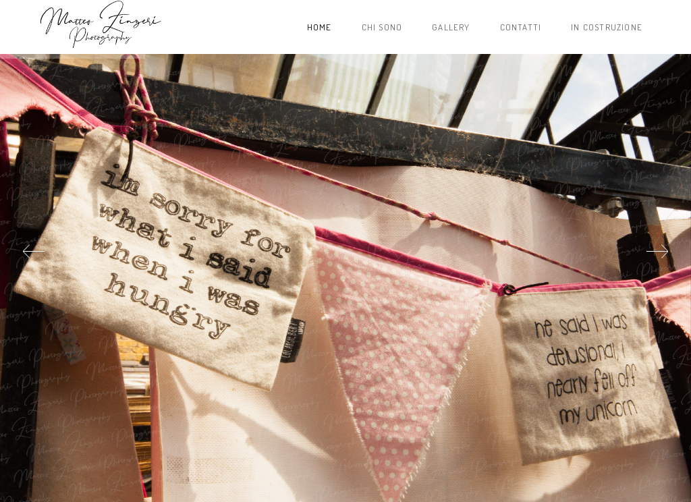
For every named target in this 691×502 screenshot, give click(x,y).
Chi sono (382, 27)
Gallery (451, 27)
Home (319, 27)
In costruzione (606, 27)
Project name (100, 27)
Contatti (521, 27)
